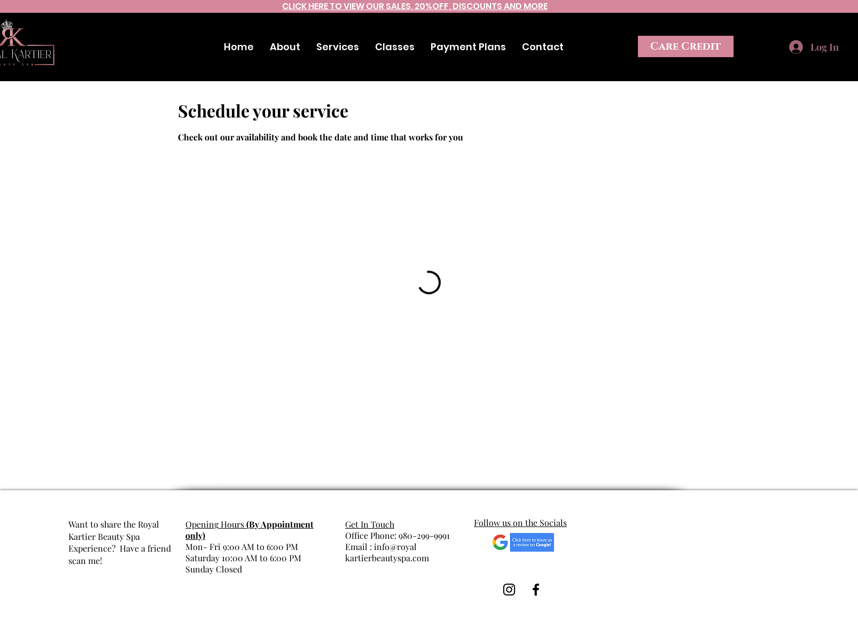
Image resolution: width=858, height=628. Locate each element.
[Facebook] (821, 25)
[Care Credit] (686, 46)
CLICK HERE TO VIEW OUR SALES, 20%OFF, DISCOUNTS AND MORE (415, 6)
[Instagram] (847, 25)
